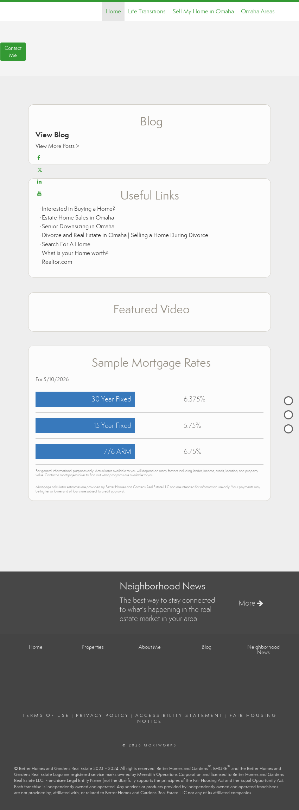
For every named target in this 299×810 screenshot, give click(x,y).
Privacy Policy (102, 715)
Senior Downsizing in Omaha (78, 226)
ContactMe (13, 51)
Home (113, 11)
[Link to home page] (21, 11)
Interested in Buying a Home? (78, 209)
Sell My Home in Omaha (203, 11)
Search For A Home (66, 244)
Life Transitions (147, 11)
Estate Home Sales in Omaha (78, 217)
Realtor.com (57, 262)
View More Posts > (57, 146)
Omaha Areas (258, 11)
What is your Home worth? (75, 253)
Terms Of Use (46, 715)
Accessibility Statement (179, 715)
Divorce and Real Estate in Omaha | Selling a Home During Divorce (125, 235)
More (250, 603)
